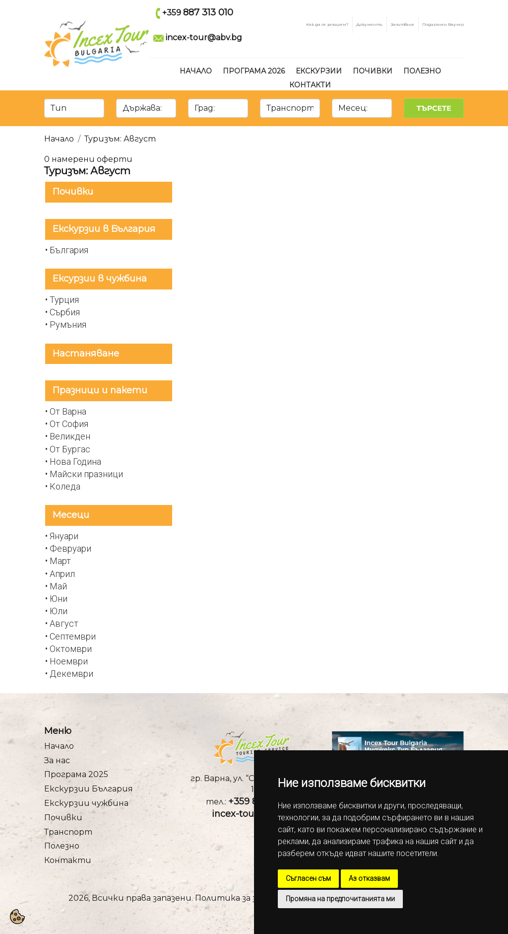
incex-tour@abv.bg (204, 37)
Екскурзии (319, 71)
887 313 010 (208, 12)
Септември (73, 636)
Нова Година (75, 461)
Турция (64, 299)
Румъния (68, 324)
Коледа (65, 486)
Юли (58, 611)
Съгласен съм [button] (308, 878)
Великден (70, 436)
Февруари (70, 548)
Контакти (310, 84)
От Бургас (70, 449)
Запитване (402, 24)
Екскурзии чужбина (86, 803)
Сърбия (65, 312)
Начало (196, 71)
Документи (369, 24)
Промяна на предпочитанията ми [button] (340, 899)
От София (69, 424)
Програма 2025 (76, 774)
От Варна (68, 411)
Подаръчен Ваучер (443, 24)
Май (58, 586)
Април (62, 574)
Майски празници (86, 474)
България (69, 250)
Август (64, 623)
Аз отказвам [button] (369, 878)
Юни (58, 598)
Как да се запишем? (327, 24)
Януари (64, 536)
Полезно (422, 71)
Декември (71, 673)
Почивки (372, 71)
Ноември (69, 661)
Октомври (71, 649)
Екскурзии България (88, 788)
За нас (57, 760)
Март (60, 561)
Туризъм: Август (120, 139)
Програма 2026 (254, 71)
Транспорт (68, 832)
